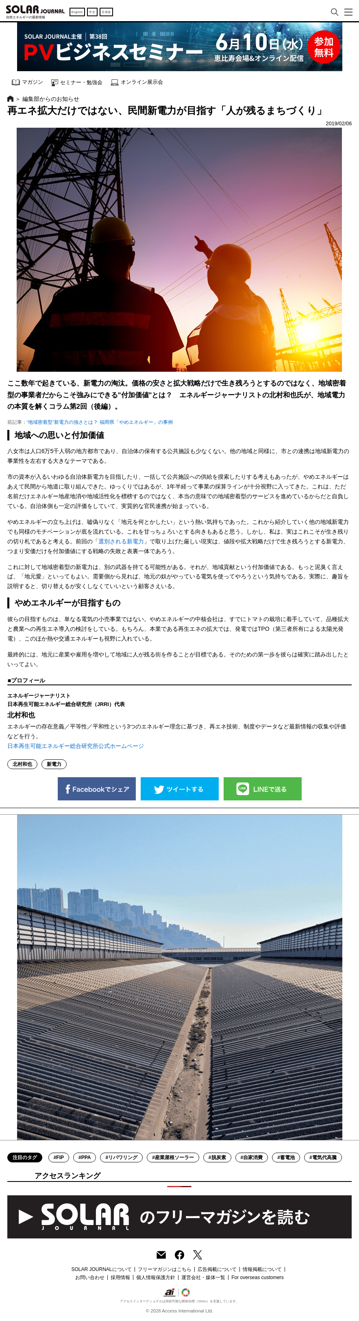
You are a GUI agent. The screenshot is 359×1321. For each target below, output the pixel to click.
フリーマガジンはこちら (164, 1269)
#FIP (59, 1157)
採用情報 (120, 1277)
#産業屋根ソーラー (173, 1157)
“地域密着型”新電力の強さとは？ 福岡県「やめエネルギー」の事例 (100, 422)
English (77, 12)
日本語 (106, 12)
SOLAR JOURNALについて (101, 1269)
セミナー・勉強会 (76, 82)
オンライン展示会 (137, 82)
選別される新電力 (121, 541)
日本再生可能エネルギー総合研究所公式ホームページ (75, 746)
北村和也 (22, 764)
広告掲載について (217, 1269)
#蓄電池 (286, 1157)
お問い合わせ (89, 1277)
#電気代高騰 (323, 1157)
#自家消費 (252, 1157)
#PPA (84, 1157)
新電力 (54, 764)
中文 (92, 12)
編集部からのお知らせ (50, 99)
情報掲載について (262, 1269)
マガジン (27, 82)
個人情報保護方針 (155, 1277)
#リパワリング (121, 1157)
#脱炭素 (217, 1157)
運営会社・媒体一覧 (203, 1277)
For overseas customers (257, 1277)
